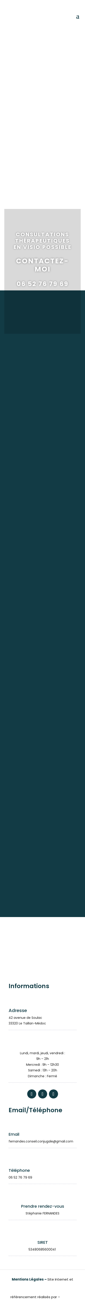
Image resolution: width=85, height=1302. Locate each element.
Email (14, 1134)
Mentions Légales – (29, 1279)
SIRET (42, 1242)
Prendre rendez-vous (42, 1206)
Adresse (18, 1010)
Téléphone (19, 1170)
